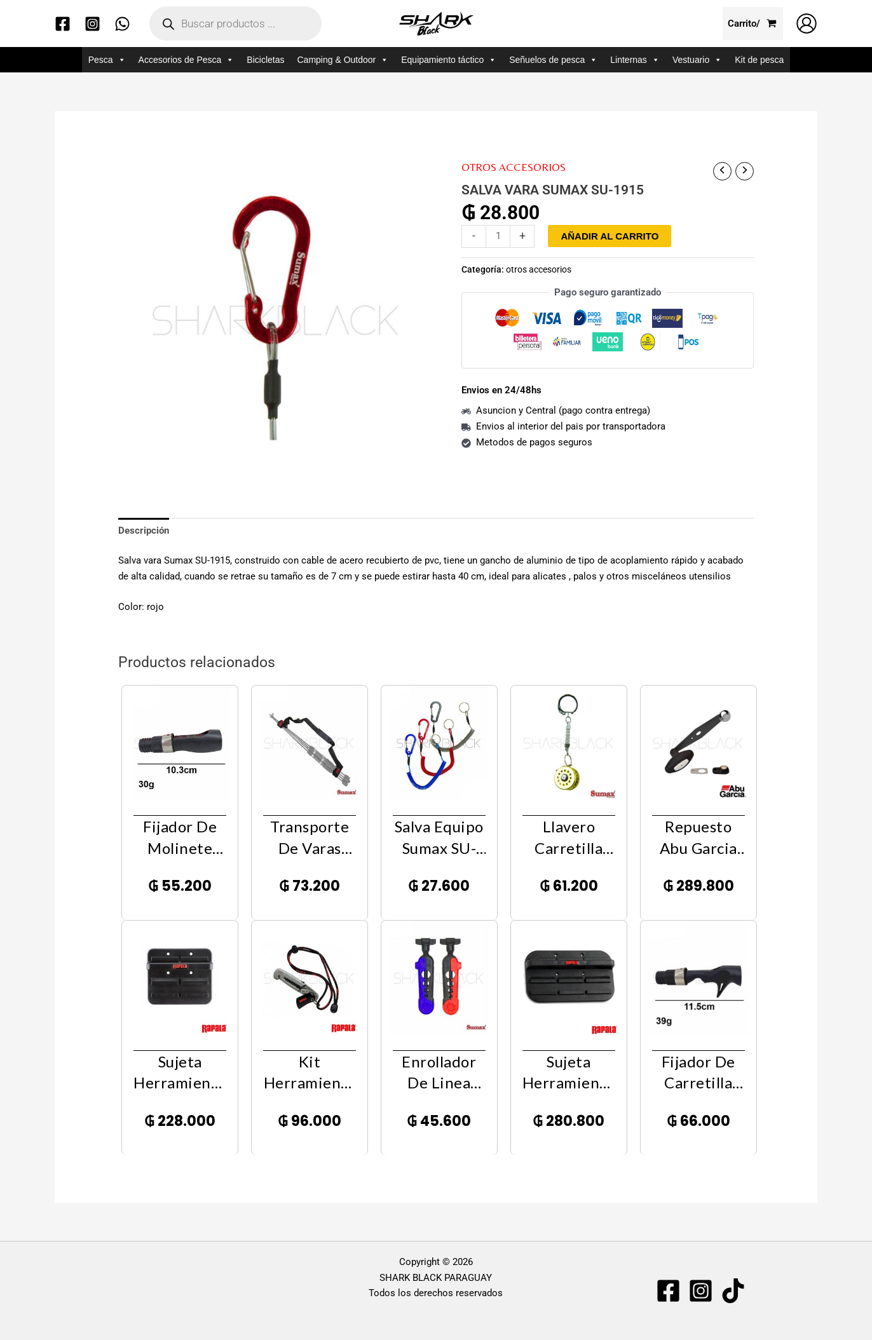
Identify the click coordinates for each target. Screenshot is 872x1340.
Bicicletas (265, 60)
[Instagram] (92, 24)
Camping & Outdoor (342, 59)
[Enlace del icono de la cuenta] (806, 23)
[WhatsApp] (122, 24)
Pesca (107, 59)
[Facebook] (63, 24)
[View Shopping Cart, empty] (753, 24)
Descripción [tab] (143, 530)
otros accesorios (513, 167)
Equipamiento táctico (448, 59)
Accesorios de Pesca (187, 59)
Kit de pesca (759, 60)
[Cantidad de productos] (498, 236)
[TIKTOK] (733, 1290)
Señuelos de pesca (553, 59)
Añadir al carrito (609, 236)
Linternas (635, 59)
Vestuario (697, 59)
